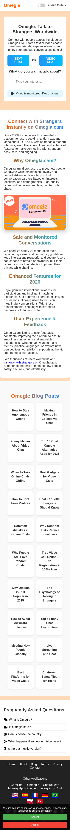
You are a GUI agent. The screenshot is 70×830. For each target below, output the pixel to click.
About (23, 764)
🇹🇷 (40, 801)
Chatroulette (51, 784)
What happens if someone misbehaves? (32, 741)
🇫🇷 (35, 795)
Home (11, 764)
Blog (34, 764)
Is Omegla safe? (17, 726)
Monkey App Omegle (22, 788)
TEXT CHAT (18, 60)
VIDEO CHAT (51, 60)
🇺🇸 (14, 795)
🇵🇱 (30, 801)
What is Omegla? (18, 719)
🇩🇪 (45, 795)
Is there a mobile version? (23, 748)
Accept (35, 816)
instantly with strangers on (21, 362)
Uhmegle (33, 784)
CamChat (17, 784)
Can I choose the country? (23, 734)
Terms (45, 764)
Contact (35, 767)
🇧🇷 (55, 795)
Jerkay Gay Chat (51, 788)
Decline (35, 824)
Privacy (57, 764)
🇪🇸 (24, 795)
